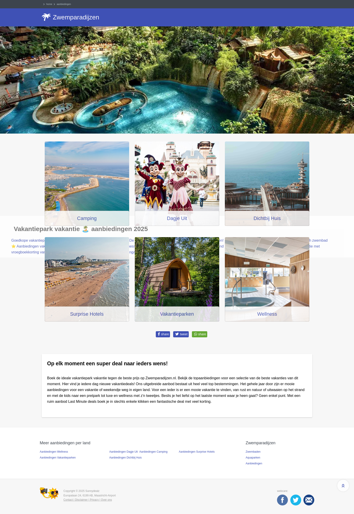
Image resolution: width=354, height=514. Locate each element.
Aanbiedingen (254, 463)
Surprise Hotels (87, 314)
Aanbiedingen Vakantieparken (58, 457)
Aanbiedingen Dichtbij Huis (125, 457)
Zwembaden (253, 451)
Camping (87, 218)
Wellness (267, 314)
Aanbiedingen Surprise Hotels (197, 451)
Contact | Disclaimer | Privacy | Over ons (87, 499)
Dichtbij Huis (267, 218)
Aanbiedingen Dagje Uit (123, 451)
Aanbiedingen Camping (153, 451)
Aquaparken (253, 457)
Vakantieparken (177, 314)
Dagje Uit (177, 218)
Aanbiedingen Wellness (54, 451)
